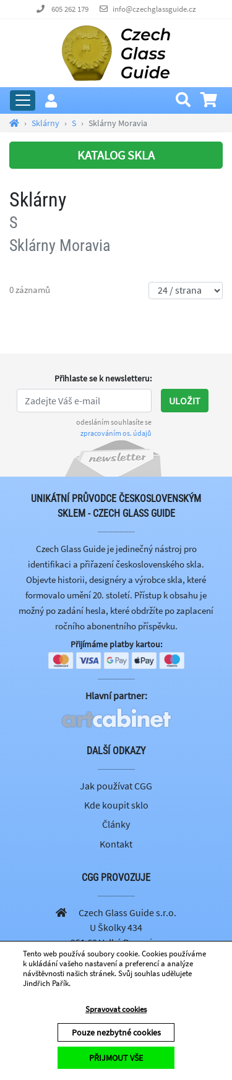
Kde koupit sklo (116, 805)
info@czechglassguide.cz (154, 9)
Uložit (184, 400)
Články (116, 824)
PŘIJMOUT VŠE (116, 1057)
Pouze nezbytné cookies (116, 1032)
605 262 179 (69, 9)
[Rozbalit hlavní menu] (22, 100)
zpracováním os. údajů (116, 433)
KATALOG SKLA (116, 155)
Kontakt (116, 844)
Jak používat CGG (116, 786)
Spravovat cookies (116, 1009)
